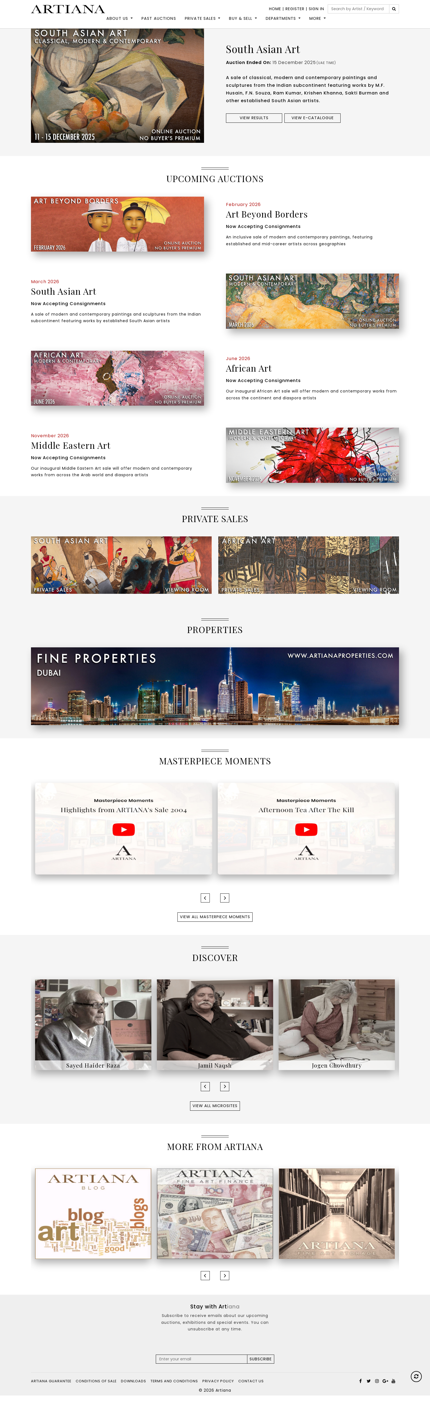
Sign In (316, 9)
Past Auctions (159, 23)
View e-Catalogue (313, 137)
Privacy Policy (218, 1400)
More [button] (315, 23)
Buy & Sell (240, 23)
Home (275, 9)
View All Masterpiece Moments (215, 936)
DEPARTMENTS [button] (281, 23)
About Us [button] (117, 23)
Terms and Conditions (174, 1400)
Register (294, 9)
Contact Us (251, 1400)
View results (254, 137)
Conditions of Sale (96, 1400)
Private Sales (200, 23)
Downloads (133, 1400)
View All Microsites (215, 1125)
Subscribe (261, 1378)
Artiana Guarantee (51, 1400)
